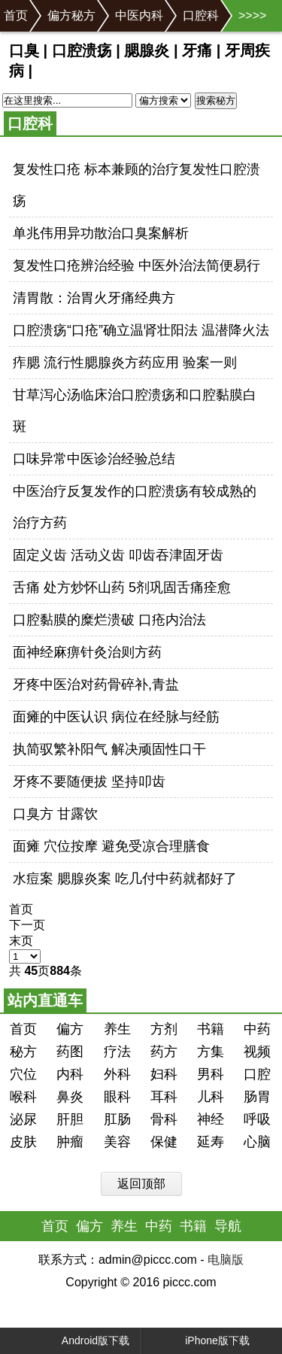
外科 (117, 1074)
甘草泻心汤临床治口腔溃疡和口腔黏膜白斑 (134, 410)
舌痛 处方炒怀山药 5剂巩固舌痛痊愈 (122, 587)
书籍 (210, 1029)
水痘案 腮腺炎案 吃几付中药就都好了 (125, 878)
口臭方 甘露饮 (55, 813)
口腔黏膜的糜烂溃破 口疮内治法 (109, 619)
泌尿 (23, 1119)
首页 (16, 15)
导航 (227, 1226)
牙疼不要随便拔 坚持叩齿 (89, 781)
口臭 (24, 50)
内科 (69, 1074)
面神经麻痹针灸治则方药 (87, 652)
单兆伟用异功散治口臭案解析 (101, 233)
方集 (210, 1051)
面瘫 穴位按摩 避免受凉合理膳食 (111, 846)
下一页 (27, 924)
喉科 (23, 1096)
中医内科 (139, 15)
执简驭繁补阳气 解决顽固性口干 (109, 749)
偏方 (69, 1029)
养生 (117, 1029)
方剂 (163, 1029)
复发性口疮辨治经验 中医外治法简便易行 (136, 265)
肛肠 (117, 1119)
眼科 (117, 1096)
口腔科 (201, 15)
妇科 (163, 1074)
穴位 (23, 1074)
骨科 (163, 1119)
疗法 (117, 1051)
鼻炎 (69, 1096)
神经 (210, 1119)
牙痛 (197, 50)
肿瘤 (69, 1141)
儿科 (210, 1096)
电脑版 (226, 1259)
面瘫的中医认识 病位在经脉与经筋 (116, 716)
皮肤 (23, 1141)
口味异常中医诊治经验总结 (94, 458)
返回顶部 (141, 1183)
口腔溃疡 (82, 50)
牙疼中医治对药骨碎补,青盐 (96, 684)
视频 (257, 1051)
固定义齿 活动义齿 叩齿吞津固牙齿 (118, 555)
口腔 (257, 1074)
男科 (210, 1074)
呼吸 (257, 1119)
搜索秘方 (215, 100)
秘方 (23, 1051)
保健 (163, 1141)
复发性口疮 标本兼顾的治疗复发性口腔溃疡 (136, 185)
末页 (21, 940)
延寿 (210, 1141)
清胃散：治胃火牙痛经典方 (94, 297)
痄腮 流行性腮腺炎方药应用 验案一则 (125, 362)
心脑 (257, 1141)
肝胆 (69, 1119)
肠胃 (257, 1096)
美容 (117, 1141)
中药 (257, 1029)
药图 (69, 1051)
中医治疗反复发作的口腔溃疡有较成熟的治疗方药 (134, 507)
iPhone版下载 (203, 1340)
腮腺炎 (146, 50)
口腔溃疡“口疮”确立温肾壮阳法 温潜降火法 (141, 330)
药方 (163, 1051)
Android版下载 (83, 1340)
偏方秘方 (71, 15)
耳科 (163, 1096)
